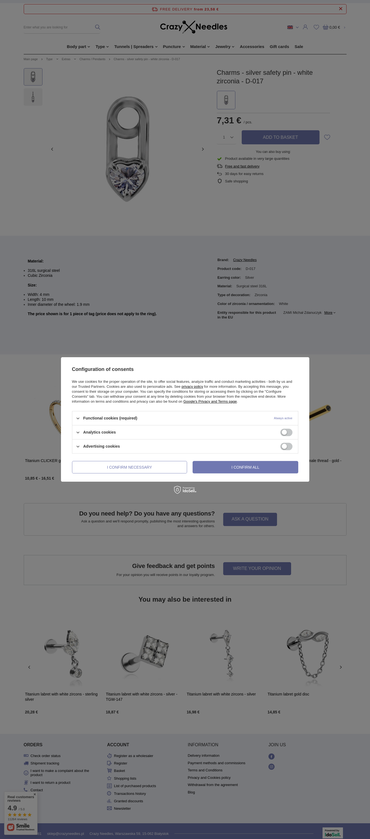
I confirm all (245, 467)
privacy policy (192, 386)
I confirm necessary (129, 467)
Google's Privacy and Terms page (210, 401)
